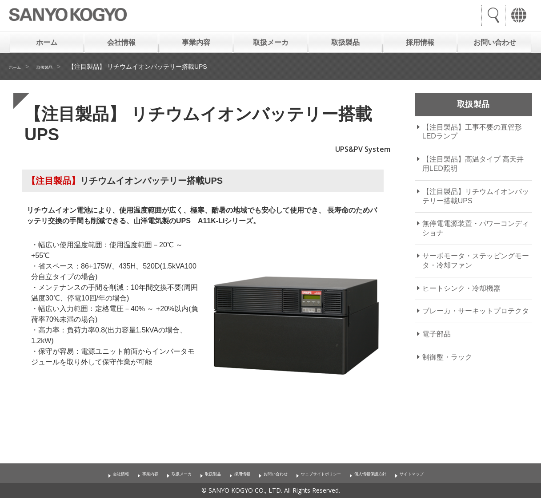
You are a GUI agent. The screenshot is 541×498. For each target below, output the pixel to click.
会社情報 (121, 42)
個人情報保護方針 (405, 473)
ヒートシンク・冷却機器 (461, 288)
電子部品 (436, 334)
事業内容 (196, 42)
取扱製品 (345, 42)
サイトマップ (462, 473)
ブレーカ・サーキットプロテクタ (475, 311)
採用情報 (420, 42)
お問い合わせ (494, 42)
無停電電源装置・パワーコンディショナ (475, 228)
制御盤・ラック (447, 357)
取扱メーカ (271, 42)
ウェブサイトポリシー (336, 473)
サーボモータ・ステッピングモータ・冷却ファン (475, 260)
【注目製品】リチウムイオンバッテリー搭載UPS (475, 196)
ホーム (46, 42)
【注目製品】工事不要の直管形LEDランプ (472, 131)
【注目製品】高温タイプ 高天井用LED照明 (473, 163)
